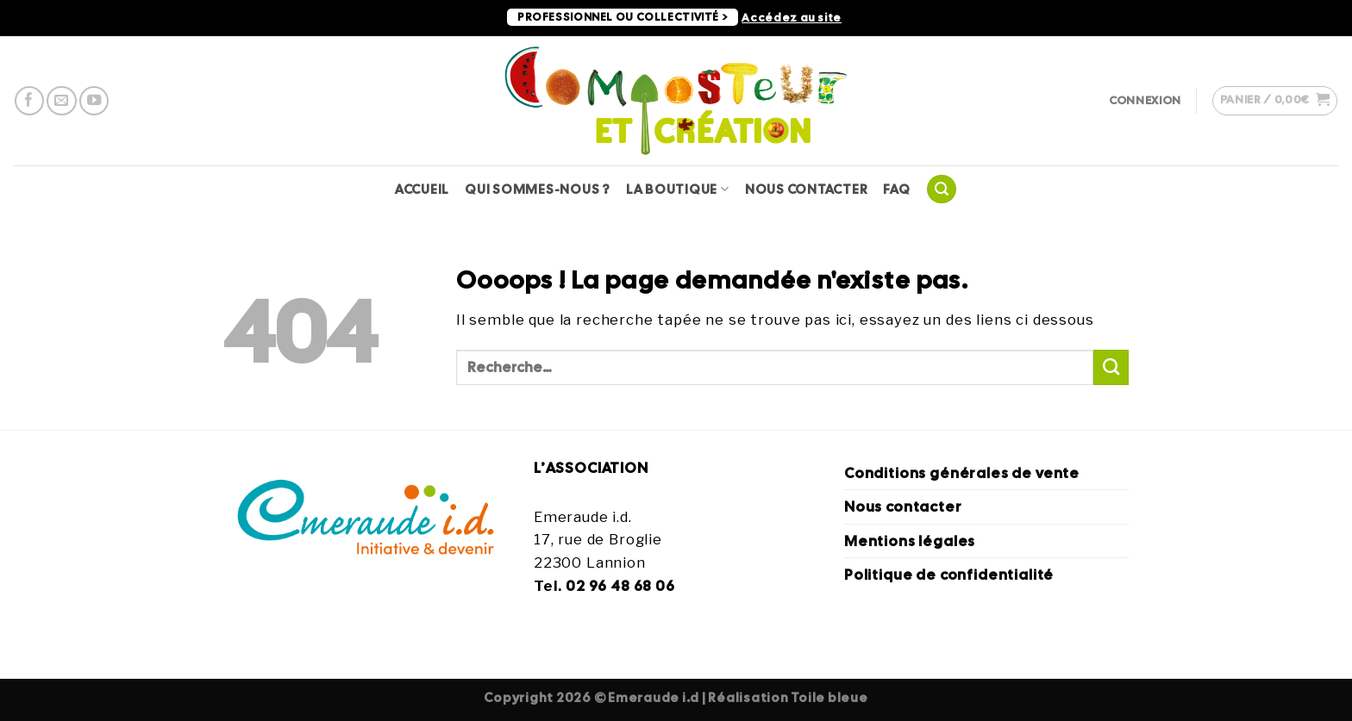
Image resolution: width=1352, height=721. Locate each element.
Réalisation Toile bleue (787, 697)
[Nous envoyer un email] (61, 100)
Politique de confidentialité (949, 574)
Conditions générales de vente (962, 472)
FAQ (896, 189)
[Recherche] (941, 189)
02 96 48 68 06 (620, 585)
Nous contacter (806, 189)
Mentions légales (909, 540)
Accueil (422, 189)
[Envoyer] (1111, 367)
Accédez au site (792, 17)
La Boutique (677, 189)
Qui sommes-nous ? (537, 189)
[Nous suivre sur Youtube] (94, 100)
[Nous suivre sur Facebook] (29, 100)
